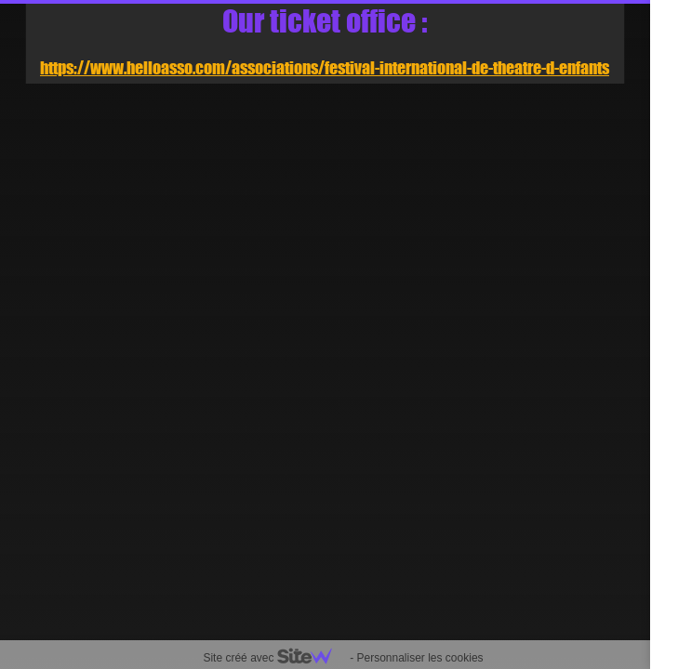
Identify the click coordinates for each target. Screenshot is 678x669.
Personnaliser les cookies (419, 657)
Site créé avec (274, 657)
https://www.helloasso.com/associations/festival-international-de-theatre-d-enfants (324, 68)
